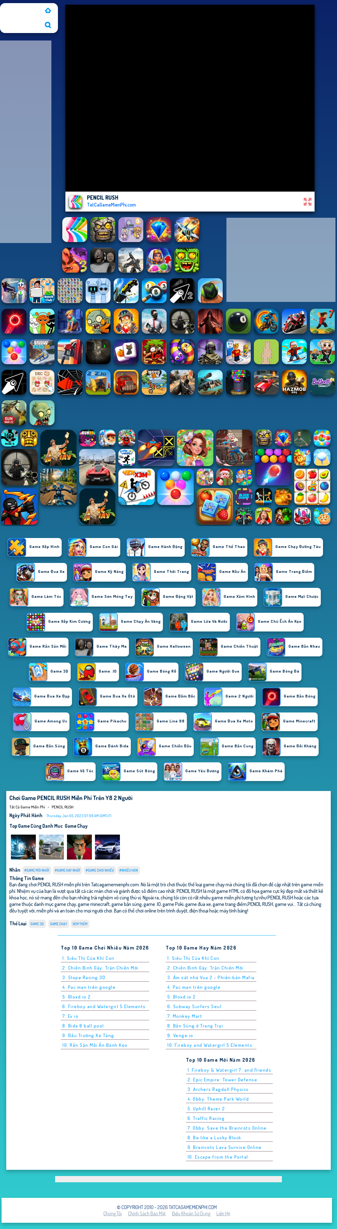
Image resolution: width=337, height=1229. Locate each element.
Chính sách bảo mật (147, 1213)
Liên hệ (223, 1213)
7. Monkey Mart (184, 1016)
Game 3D (37, 924)
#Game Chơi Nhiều (100, 870)
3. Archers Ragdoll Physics (218, 1089)
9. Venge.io (180, 1035)
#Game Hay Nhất (67, 870)
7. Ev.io (70, 1016)
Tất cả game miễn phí (20, 10)
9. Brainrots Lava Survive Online (224, 1147)
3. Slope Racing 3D (83, 977)
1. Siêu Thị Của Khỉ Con (88, 958)
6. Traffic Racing (206, 1118)
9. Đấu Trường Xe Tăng (88, 1035)
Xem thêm (80, 924)
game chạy (76, 826)
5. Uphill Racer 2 (206, 1109)
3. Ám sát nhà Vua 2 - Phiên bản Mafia (211, 977)
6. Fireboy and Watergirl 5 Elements (104, 1006)
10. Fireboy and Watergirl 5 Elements (209, 1045)
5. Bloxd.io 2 (76, 997)
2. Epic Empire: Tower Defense (222, 1080)
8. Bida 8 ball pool (83, 1026)
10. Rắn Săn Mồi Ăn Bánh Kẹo (95, 1045)
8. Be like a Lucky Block (214, 1138)
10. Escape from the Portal (217, 1157)
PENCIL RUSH (63, 806)
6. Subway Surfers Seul (194, 1006)
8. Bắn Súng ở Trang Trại (195, 1026)
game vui (284, 904)
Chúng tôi (112, 1213)
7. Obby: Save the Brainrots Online (227, 1128)
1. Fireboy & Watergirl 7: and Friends (229, 1070)
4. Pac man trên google (89, 987)
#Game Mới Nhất (37, 870)
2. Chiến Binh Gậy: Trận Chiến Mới (100, 968)
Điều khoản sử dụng (191, 1213)
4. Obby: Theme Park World (218, 1099)
